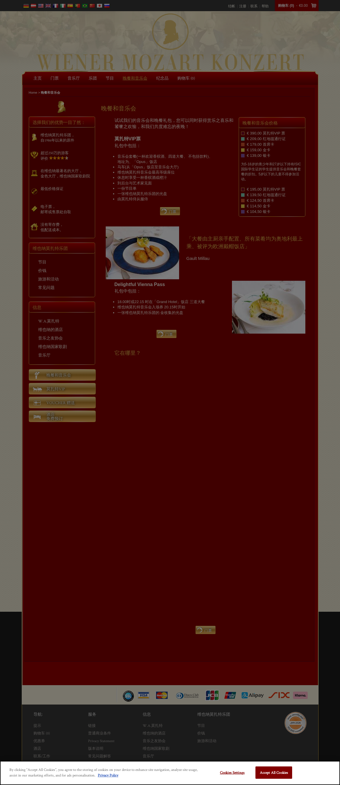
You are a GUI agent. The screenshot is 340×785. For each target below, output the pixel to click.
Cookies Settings (232, 772)
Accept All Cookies (274, 772)
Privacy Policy (108, 775)
